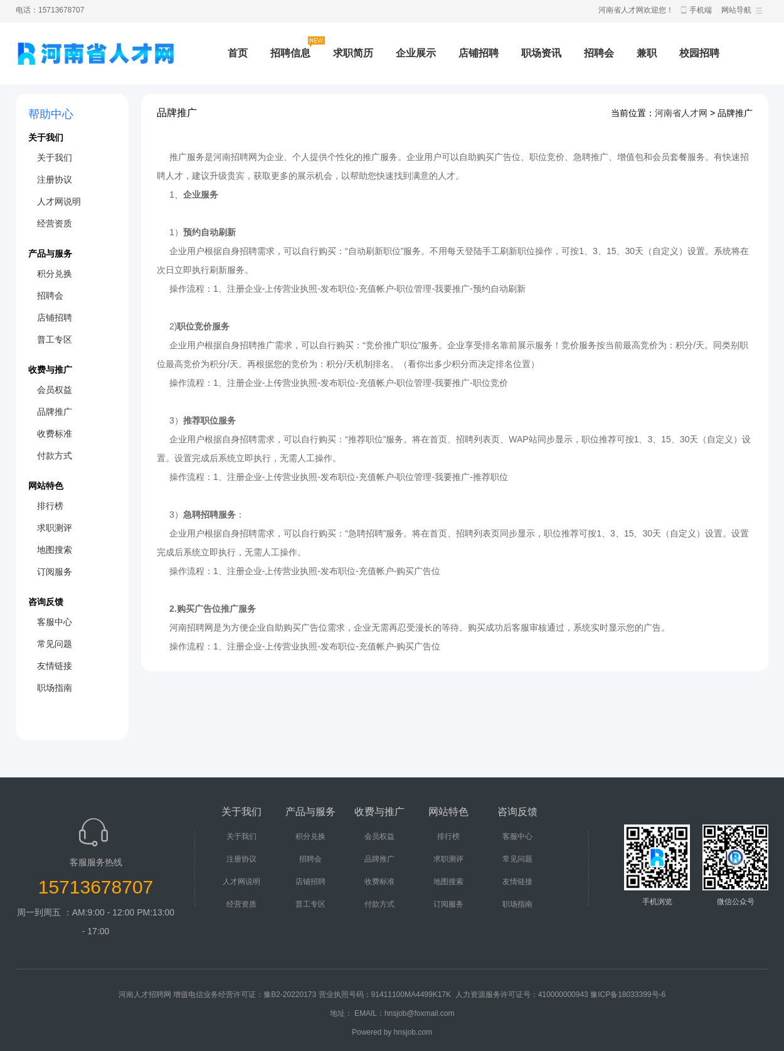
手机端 (700, 10)
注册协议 (54, 179)
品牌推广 (54, 412)
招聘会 (599, 53)
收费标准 (54, 434)
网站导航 (736, 10)
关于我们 (54, 157)
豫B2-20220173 (289, 994)
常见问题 (54, 644)
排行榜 (50, 506)
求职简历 (353, 53)
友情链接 (54, 666)
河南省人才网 (681, 113)
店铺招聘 (478, 53)
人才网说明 (59, 201)
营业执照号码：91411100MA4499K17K (385, 994)
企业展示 (416, 53)
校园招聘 (699, 53)
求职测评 (54, 528)
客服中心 (54, 622)
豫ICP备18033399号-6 (627, 994)
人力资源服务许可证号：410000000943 (521, 994)
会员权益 (54, 390)
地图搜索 (54, 550)
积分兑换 (54, 274)
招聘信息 (290, 53)
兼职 (647, 53)
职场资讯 (541, 53)
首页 (238, 53)
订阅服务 (54, 572)
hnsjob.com (413, 1032)
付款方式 (54, 456)
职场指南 (54, 688)
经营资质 (54, 223)
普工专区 (54, 339)
